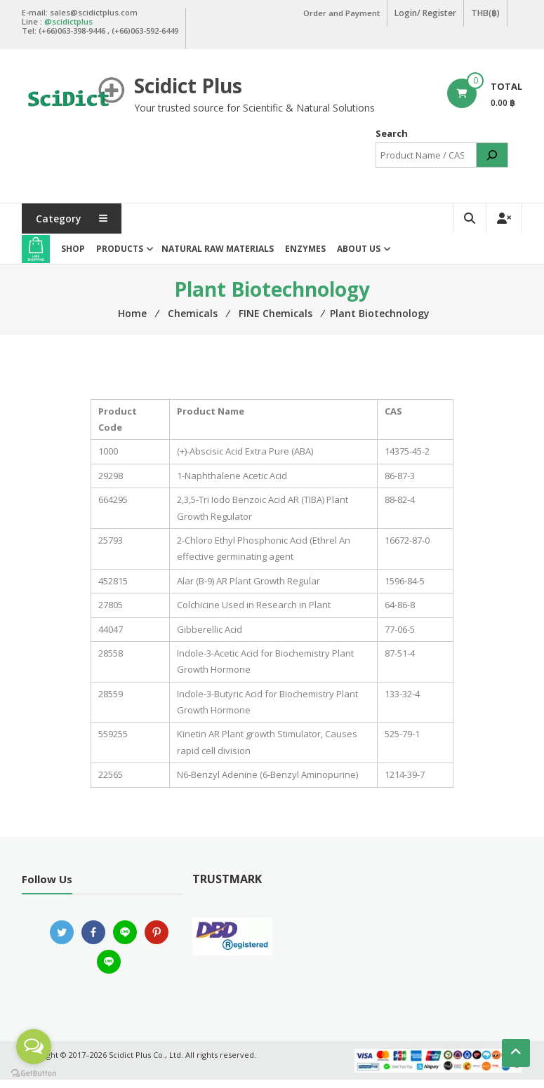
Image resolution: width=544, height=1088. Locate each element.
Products (119, 257)
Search (392, 142)
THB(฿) (486, 13)
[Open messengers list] (33, 1046)
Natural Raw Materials (217, 257)
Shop (73, 257)
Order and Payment (343, 13)
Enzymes (305, 257)
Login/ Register (427, 13)
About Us (358, 257)
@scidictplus (68, 20)
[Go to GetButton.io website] (33, 1073)
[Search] (492, 163)
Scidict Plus (189, 84)
